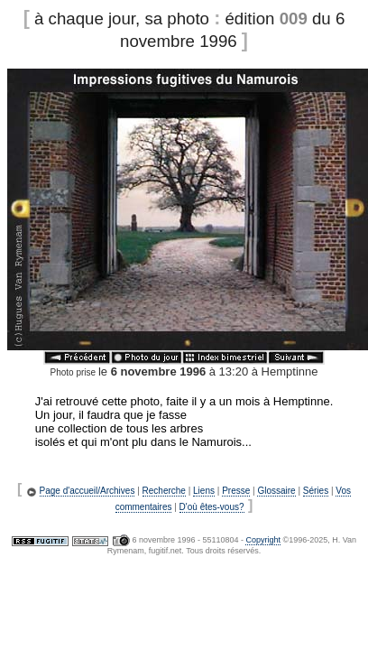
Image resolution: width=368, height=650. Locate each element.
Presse (236, 491)
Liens (204, 491)
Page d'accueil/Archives (87, 491)
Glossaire (276, 491)
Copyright (263, 539)
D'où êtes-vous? (211, 507)
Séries (315, 491)
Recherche (164, 491)
